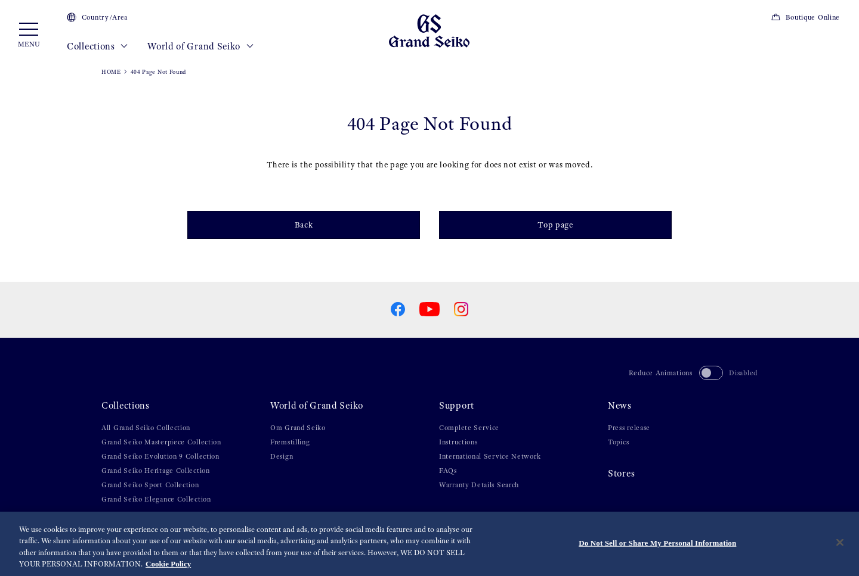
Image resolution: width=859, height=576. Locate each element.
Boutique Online (805, 17)
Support (456, 406)
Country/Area (97, 17)
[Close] (840, 543)
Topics (618, 442)
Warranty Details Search (479, 485)
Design (281, 456)
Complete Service (469, 427)
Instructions (458, 442)
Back (304, 224)
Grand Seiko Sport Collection (150, 485)
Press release (629, 427)
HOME (111, 72)
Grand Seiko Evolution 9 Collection (160, 456)
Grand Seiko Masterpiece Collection (161, 442)
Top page (555, 224)
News (620, 406)
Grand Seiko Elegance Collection (156, 499)
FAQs (448, 470)
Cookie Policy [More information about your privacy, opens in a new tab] (168, 565)
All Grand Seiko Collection (145, 427)
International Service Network (489, 456)
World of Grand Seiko (200, 46)
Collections (97, 46)
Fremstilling (290, 442)
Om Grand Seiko (298, 427)
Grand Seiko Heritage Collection (155, 470)
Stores (621, 474)
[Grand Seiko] (429, 30)
